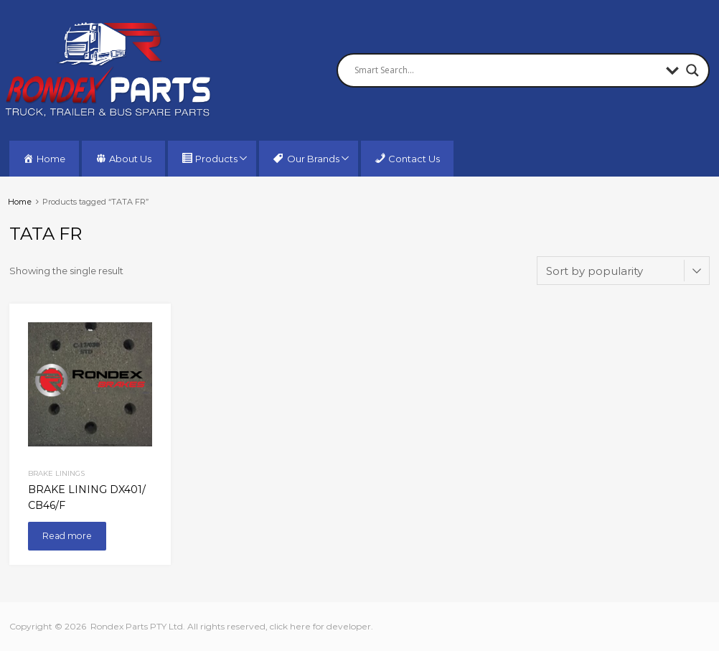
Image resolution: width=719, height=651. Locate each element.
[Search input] (506, 70)
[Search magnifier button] (692, 70)
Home (20, 202)
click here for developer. (321, 626)
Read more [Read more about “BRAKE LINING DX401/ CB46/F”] (67, 535)
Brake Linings (56, 473)
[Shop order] (623, 270)
